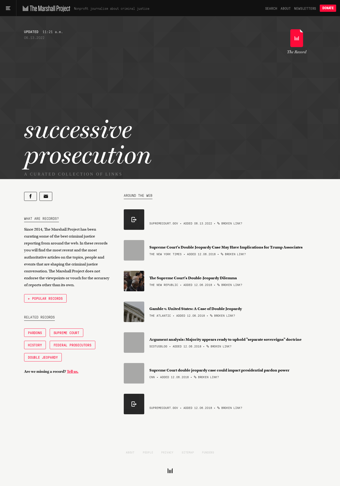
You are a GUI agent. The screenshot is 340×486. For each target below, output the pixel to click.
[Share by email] (45, 196)
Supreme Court (66, 332)
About (286, 8)
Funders (208, 452)
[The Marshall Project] (45, 8)
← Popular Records (45, 298)
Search (271, 8)
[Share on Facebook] (30, 196)
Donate (328, 8)
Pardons (35, 332)
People (148, 452)
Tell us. (72, 371)
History (35, 345)
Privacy (167, 452)
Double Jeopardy (43, 357)
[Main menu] (8, 8)
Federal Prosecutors (72, 345)
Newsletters (305, 8)
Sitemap (188, 452)
